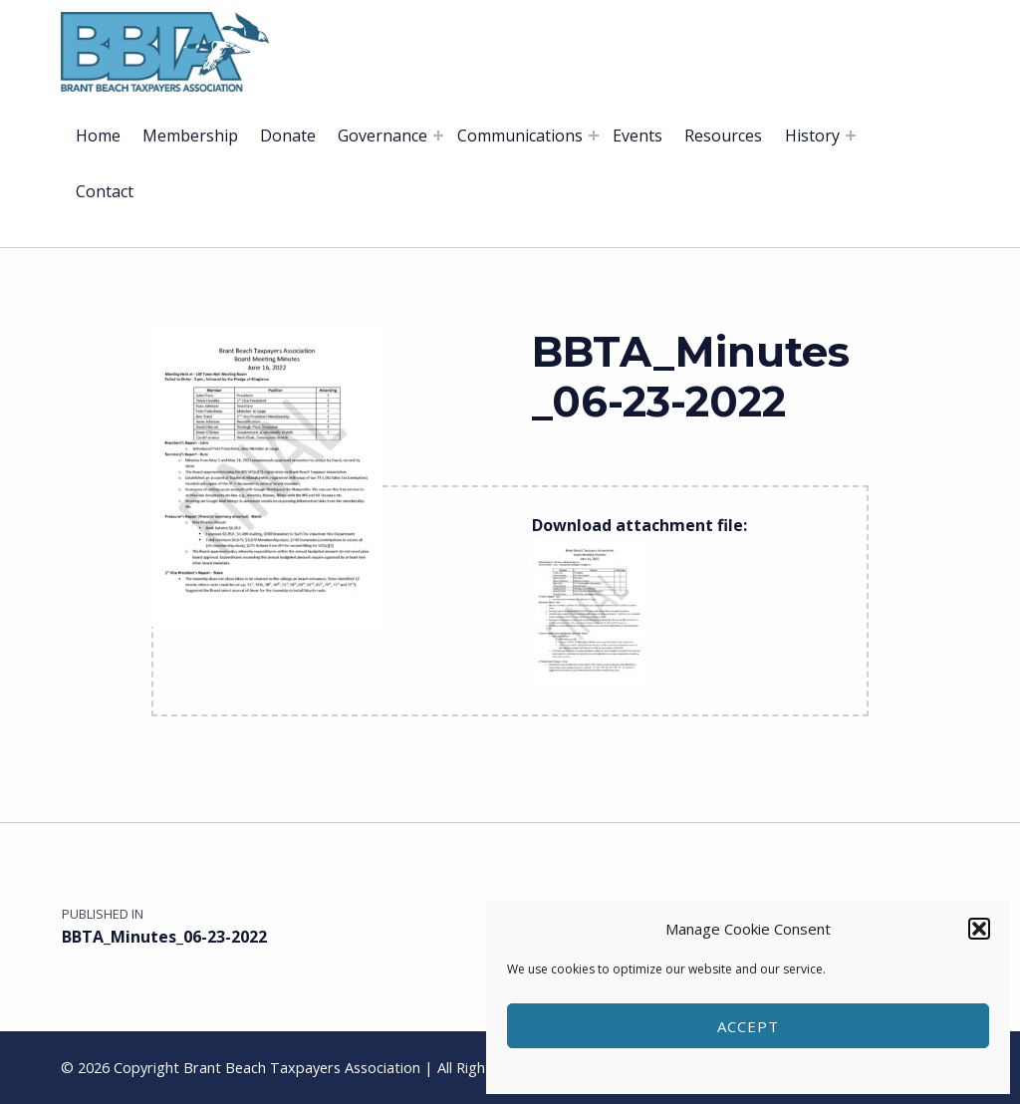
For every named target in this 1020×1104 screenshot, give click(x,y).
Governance (382, 135)
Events (637, 135)
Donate (288, 135)
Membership (190, 135)
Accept (748, 1026)
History (812, 135)
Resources (723, 135)
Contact (104, 191)
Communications (520, 135)
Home (98, 135)
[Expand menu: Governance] (438, 135)
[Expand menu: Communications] (594, 135)
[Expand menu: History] (851, 135)
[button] (979, 929)
